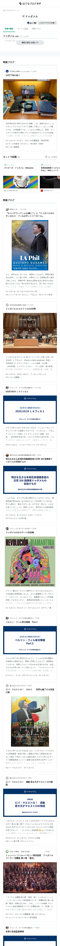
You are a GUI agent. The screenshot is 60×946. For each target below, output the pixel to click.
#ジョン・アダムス (30, 295)
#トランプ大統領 (12, 144)
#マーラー (10, 914)
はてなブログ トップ (11, 10)
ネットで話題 (22, 29)
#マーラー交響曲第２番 (24, 914)
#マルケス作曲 (34, 838)
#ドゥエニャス (34, 608)
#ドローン (25, 144)
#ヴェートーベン (27, 841)
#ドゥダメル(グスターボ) (27, 291)
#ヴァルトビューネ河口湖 (16, 518)
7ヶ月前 (33, 71)
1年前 (39, 455)
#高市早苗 (45, 140)
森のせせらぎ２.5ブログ (18, 686)
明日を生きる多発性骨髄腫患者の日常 (22, 455)
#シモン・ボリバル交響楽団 (28, 140)
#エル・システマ (35, 515)
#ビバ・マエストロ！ (14, 768)
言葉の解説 (9, 29)
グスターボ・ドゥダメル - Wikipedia (18, 168)
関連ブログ (36, 29)
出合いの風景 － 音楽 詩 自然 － (27, 851)
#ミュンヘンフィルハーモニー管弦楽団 (21, 917)
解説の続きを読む (30, 43)
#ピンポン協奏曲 (12, 147)
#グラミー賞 (46, 608)
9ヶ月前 (23, 209)
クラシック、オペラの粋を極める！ (22, 388)
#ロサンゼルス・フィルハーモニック (31, 374)
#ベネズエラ (22, 515)
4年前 (48, 851)
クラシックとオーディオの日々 (20, 528)
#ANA (41, 144)
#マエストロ (11, 838)
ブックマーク (9, 165)
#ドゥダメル (11, 140)
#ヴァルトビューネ (30, 675)
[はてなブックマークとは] (18, 157)
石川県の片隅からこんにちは (19, 71)
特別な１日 (14, 209)
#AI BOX (33, 144)
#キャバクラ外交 (45, 295)
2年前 (34, 528)
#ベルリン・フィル (13, 675)
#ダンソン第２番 (12, 841)
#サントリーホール (13, 295)
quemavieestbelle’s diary (18, 305)
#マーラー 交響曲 (13, 377)
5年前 (37, 928)
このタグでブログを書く (47, 23)
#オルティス (22, 608)
